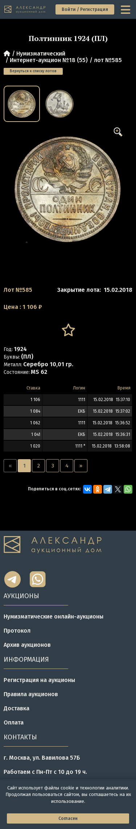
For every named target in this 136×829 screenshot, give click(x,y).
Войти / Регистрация (85, 9)
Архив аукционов (27, 644)
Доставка (16, 708)
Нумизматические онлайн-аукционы (53, 616)
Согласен (68, 818)
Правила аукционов (31, 694)
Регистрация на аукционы (39, 680)
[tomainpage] (25, 9)
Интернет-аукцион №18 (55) (49, 60)
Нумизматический (40, 53)
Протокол (17, 630)
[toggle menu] (126, 9)
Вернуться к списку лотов (33, 71)
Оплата (14, 722)
